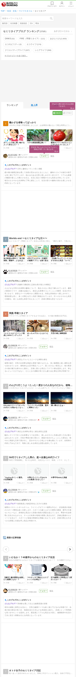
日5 (31, 23)
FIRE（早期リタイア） (32, 39)
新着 (56, 105)
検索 (52, 18)
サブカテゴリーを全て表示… (16, 56)
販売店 (5, 23)
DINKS (10, 39)
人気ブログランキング (10, 4)
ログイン (62, 6)
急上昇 (34, 105)
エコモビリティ (13, 44)
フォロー (44, 156)
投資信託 (23, 23)
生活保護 (13, 23)
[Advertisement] (38, 80)
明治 (37, 23)
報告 (52, 156)
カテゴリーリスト (62, 31)
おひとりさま (58, 39)
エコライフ (34, 44)
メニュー (71, 6)
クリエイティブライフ (17, 50)
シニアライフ (43, 50)
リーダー (52, 6)
